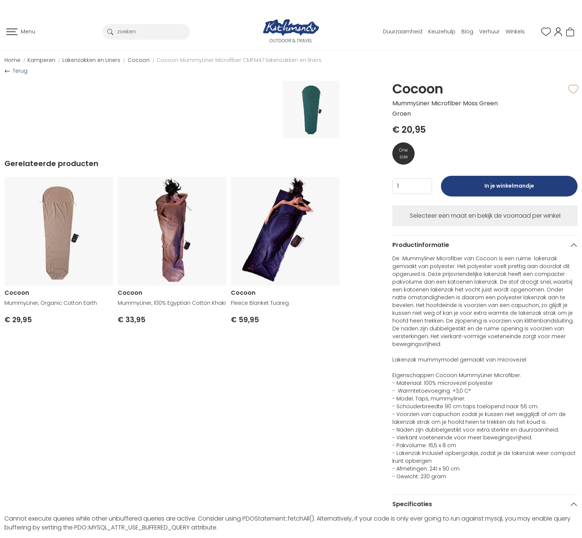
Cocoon (139, 60)
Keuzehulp (441, 31)
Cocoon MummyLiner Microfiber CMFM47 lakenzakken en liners (239, 60)
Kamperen (41, 60)
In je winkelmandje (509, 189)
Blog (467, 31)
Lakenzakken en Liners (91, 60)
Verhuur (489, 31)
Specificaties (412, 504)
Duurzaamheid (402, 31)
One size (403, 153)
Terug (20, 71)
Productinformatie (420, 245)
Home (12, 60)
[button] (558, 31)
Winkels (515, 31)
